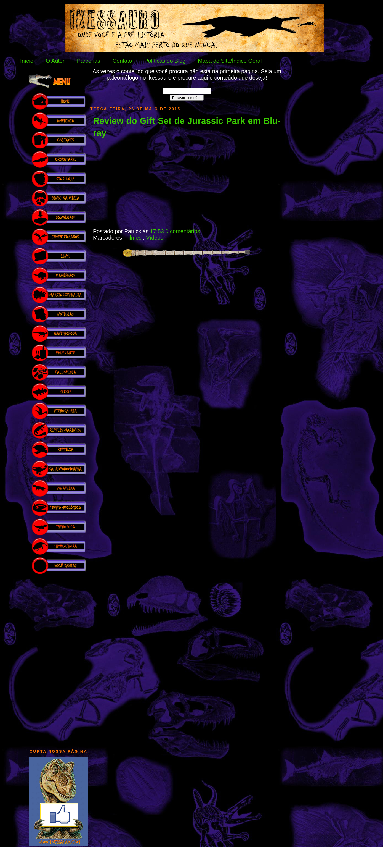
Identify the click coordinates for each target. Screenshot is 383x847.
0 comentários (182, 231)
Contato (122, 61)
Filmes (134, 238)
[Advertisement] (58, 659)
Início (26, 61)
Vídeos (154, 238)
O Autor (55, 61)
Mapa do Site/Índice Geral (230, 61)
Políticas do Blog (164, 61)
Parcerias (88, 61)
